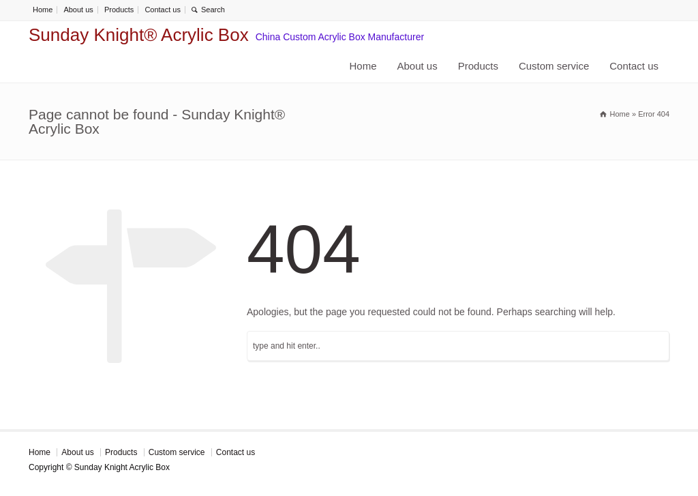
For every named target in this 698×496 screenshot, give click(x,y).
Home (42, 9)
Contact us (163, 9)
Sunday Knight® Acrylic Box (139, 35)
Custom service (554, 66)
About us (78, 9)
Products (119, 9)
